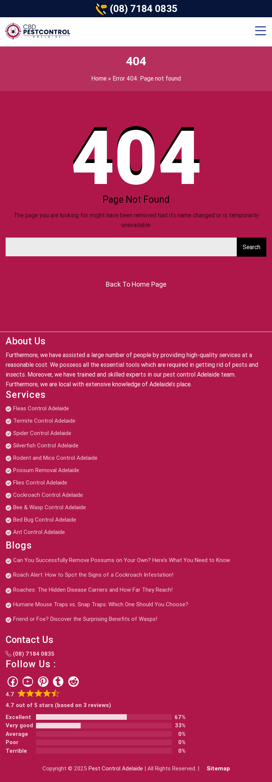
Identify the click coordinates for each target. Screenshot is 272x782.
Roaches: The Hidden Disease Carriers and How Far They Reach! (93, 589)
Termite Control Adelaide (44, 420)
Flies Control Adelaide (40, 482)
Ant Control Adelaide (39, 532)
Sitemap (218, 768)
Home (99, 78)
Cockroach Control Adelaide (48, 495)
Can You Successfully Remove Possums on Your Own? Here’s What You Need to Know (121, 560)
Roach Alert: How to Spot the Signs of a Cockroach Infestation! (93, 574)
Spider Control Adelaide (42, 433)
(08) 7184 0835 (143, 8)
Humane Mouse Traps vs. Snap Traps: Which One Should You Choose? (100, 604)
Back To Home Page (136, 284)
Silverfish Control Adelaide (45, 445)
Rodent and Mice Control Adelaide (55, 458)
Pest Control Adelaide (116, 768)
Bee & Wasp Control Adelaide (49, 507)
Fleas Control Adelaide (41, 408)
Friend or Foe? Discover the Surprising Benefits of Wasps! (85, 619)
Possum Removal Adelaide (46, 470)
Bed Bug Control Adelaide (44, 519)
